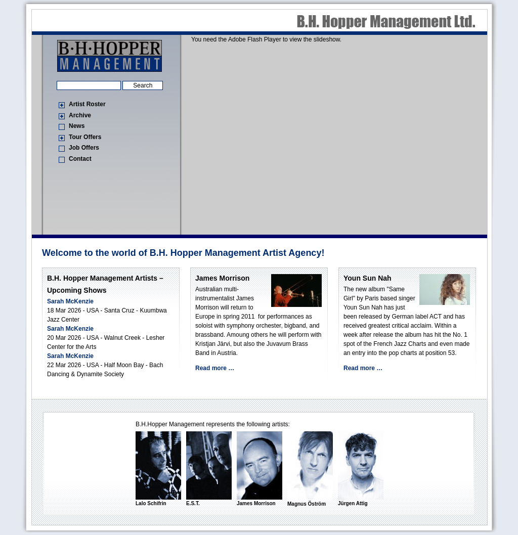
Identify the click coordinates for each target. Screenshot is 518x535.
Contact (80, 158)
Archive (80, 115)
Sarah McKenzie (70, 301)
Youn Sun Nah (367, 278)
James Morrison (222, 278)
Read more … (214, 368)
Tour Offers (85, 137)
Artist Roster (87, 104)
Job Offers (84, 147)
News (76, 125)
